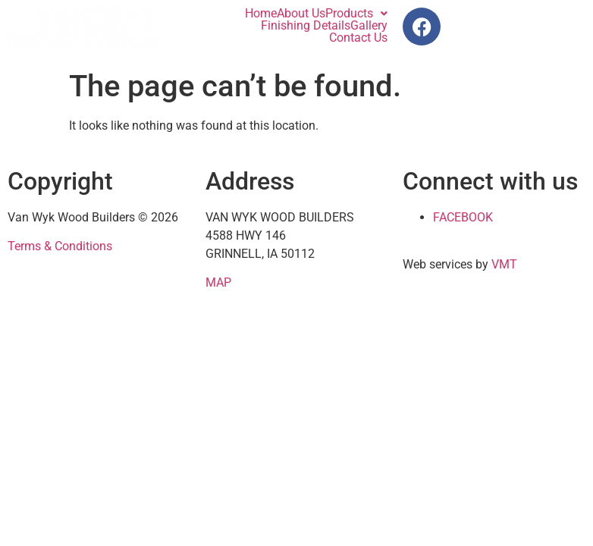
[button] (356, 14)
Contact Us (358, 38)
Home (261, 14)
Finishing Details (305, 26)
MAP (218, 282)
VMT (504, 264)
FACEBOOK (463, 217)
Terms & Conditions (60, 246)
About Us (301, 14)
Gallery (368, 26)
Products (356, 14)
